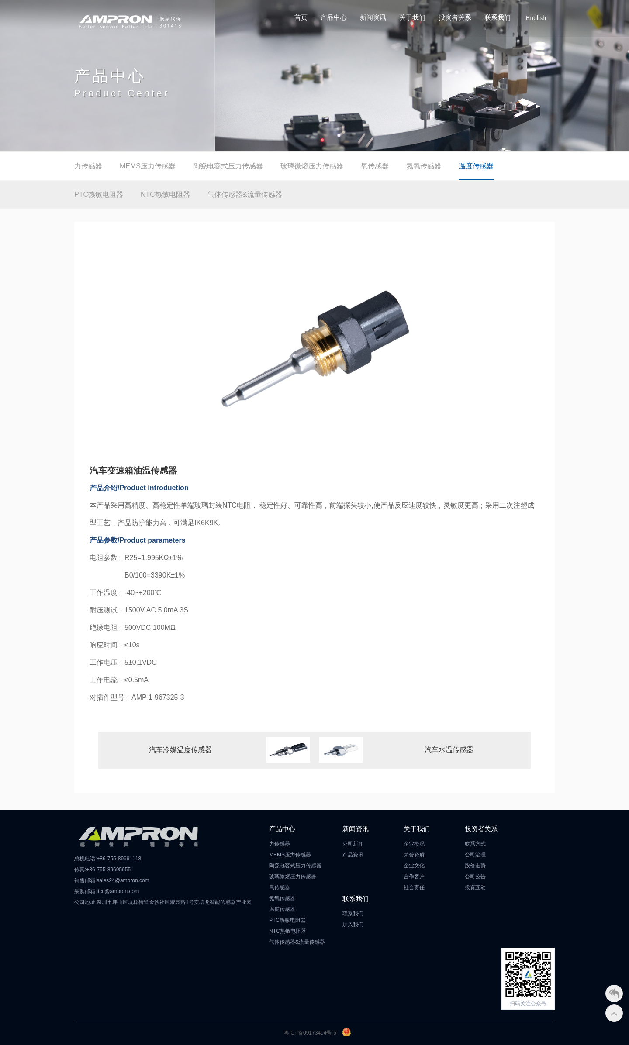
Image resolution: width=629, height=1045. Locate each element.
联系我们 (497, 17)
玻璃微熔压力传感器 (311, 166)
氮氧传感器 (423, 166)
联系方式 (475, 844)
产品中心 (334, 17)
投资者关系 (455, 17)
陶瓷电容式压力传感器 (228, 166)
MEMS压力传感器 (148, 166)
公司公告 (475, 876)
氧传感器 (375, 166)
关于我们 (412, 17)
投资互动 (475, 887)
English (536, 17)
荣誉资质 (414, 855)
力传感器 (88, 166)
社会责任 (414, 887)
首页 (301, 17)
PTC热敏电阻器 (98, 194)
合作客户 (414, 876)
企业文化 (414, 866)
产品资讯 (352, 855)
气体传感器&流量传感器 (244, 194)
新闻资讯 (373, 17)
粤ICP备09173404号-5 (310, 1033)
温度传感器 (476, 166)
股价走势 (475, 866)
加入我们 (352, 924)
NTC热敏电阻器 (165, 194)
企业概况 (414, 844)
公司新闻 (352, 844)
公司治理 (475, 855)
